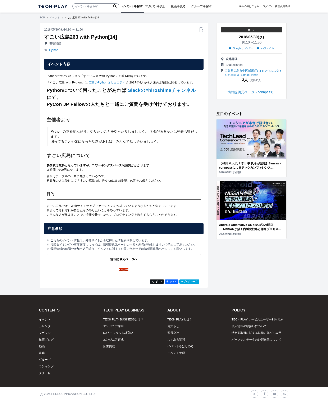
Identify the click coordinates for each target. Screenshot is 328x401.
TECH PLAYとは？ (179, 319)
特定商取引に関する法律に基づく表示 (256, 332)
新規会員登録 (282, 6)
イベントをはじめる (180, 346)
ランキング (46, 366)
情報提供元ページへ (123, 259)
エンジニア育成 (113, 339)
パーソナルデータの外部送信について (256, 339)
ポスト (157, 281)
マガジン (45, 332)
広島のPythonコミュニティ (107, 82)
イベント (55, 17)
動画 (42, 346)
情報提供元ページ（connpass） (251, 92)
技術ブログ (46, 339)
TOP (42, 17)
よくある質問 (176, 339)
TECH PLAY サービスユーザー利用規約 (257, 319)
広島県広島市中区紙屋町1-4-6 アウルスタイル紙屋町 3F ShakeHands (253, 73)
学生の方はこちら (249, 6)
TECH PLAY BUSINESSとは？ (123, 319)
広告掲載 (109, 346)
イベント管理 (176, 353)
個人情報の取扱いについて (249, 326)
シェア (172, 281)
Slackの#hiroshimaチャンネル (162, 90)
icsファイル (265, 48)
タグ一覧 (45, 373)
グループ (45, 359)
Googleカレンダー (241, 48)
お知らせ (173, 326)
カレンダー (46, 326)
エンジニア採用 (113, 326)
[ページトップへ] (52, 6)
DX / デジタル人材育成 (118, 332)
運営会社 (173, 332)
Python (53, 50)
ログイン (268, 6)
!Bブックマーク (189, 281)
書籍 (42, 353)
